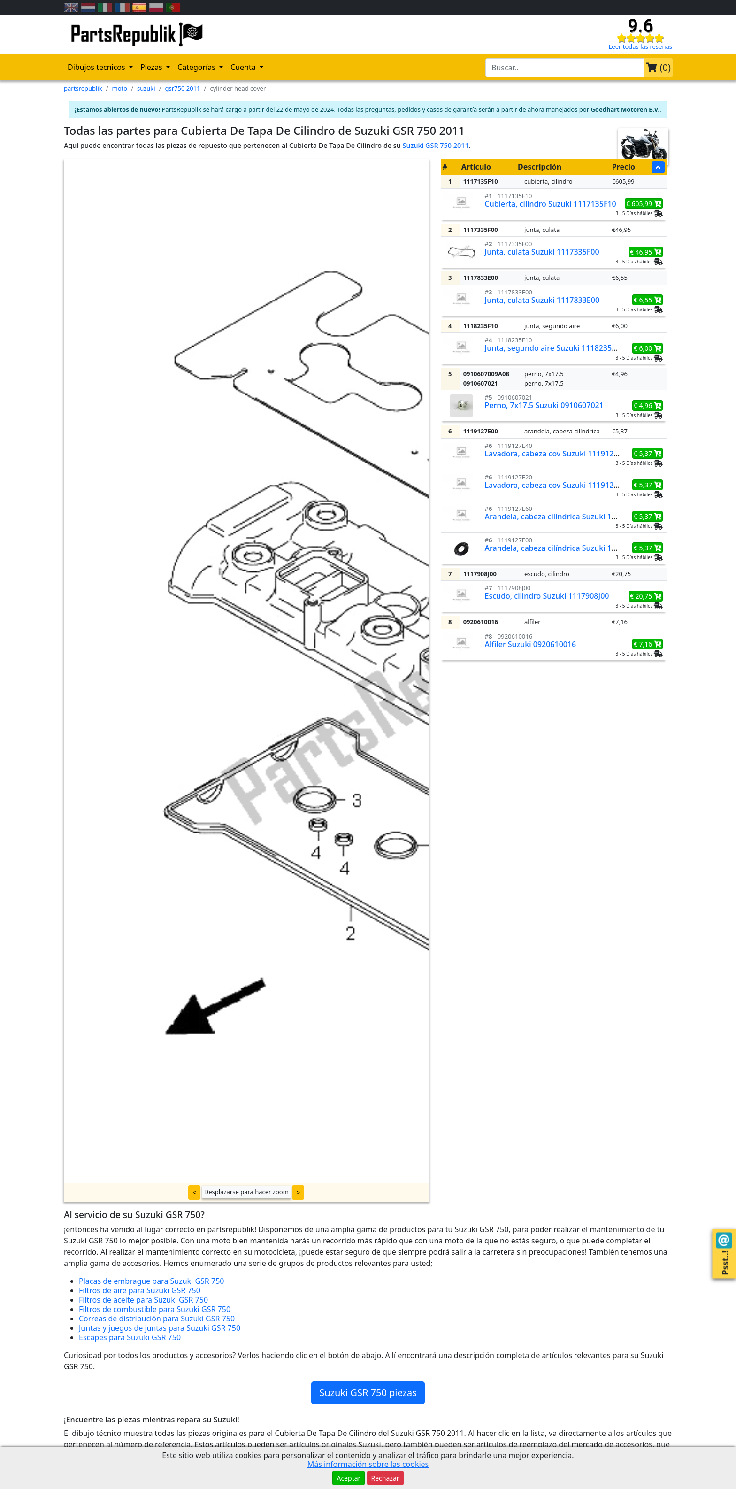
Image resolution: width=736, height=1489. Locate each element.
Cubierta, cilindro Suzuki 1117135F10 (550, 204)
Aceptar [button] (348, 1478)
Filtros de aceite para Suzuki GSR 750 (143, 1300)
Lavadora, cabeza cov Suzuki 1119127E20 (558, 485)
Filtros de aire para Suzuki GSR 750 (139, 1290)
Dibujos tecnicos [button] (97, 67)
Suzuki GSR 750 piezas (368, 1392)
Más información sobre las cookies (368, 1464)
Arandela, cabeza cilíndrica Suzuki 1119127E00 (567, 548)
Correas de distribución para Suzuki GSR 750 (157, 1318)
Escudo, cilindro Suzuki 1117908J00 (547, 596)
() (658, 67)
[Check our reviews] (640, 37)
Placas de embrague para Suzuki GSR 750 (151, 1281)
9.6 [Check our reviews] (640, 25)
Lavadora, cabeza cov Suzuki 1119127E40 (558, 453)
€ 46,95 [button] (645, 251)
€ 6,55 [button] (647, 299)
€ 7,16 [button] (647, 644)
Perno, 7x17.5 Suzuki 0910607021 (544, 405)
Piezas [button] (152, 67)
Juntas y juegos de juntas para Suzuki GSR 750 (159, 1328)
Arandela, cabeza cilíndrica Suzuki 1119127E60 (567, 516)
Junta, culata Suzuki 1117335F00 (542, 252)
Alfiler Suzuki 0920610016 (530, 644)
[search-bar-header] (564, 67)
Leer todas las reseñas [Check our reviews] (641, 46)
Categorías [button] (197, 67)
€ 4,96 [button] (647, 405)
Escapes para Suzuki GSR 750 (130, 1337)
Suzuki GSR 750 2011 (436, 145)
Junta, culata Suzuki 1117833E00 (542, 300)
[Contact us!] (724, 1241)
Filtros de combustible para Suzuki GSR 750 (154, 1309)
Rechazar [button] (385, 1478)
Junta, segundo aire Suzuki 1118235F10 (554, 348)
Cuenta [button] (244, 67)
